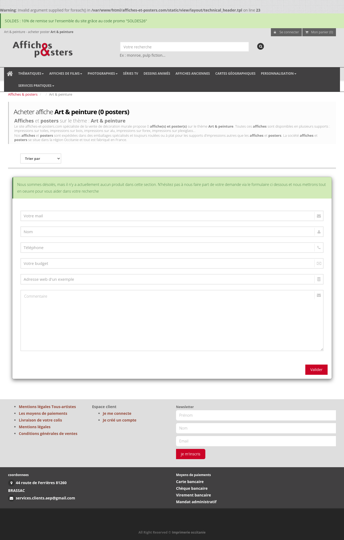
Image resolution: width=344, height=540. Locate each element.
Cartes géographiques (235, 73)
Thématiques (31, 73)
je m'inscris (190, 453)
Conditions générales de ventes (48, 433)
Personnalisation (278, 73)
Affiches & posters (23, 94)
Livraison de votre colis (40, 420)
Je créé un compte (120, 420)
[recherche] (260, 46)
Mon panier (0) (319, 32)
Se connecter (286, 32)
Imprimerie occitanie (189, 532)
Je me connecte (117, 413)
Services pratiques (36, 85)
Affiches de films (65, 73)
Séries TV (130, 73)
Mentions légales (35, 426)
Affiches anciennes (192, 73)
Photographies (103, 73)
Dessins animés (157, 73)
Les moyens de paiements (43, 413)
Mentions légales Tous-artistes (47, 406)
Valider (316, 369)
